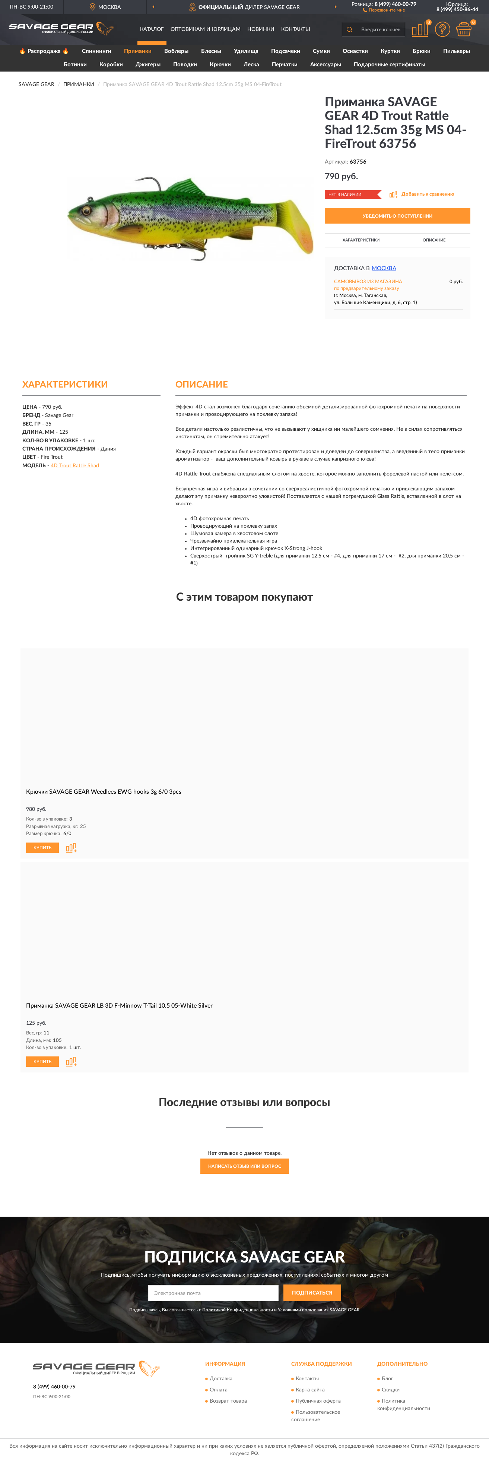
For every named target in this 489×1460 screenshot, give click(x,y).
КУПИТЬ (42, 848)
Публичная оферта (318, 1401)
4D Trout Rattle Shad (75, 465)
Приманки (138, 51)
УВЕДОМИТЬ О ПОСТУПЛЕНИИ (397, 216)
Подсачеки (285, 51)
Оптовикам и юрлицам (206, 29)
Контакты (295, 29)
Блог (387, 1378)
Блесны (211, 51)
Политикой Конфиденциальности (237, 1310)
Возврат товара (228, 1401)
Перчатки (285, 64)
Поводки (185, 64)
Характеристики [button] (361, 240)
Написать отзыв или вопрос (244, 1166)
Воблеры (176, 51)
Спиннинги (96, 51)
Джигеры (148, 64)
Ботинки (75, 64)
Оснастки (355, 51)
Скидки (391, 1390)
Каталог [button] (152, 29)
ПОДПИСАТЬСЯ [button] (312, 1293)
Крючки (220, 64)
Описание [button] (434, 240)
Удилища (246, 51)
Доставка (221, 1378)
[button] (384, 9)
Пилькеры (456, 51)
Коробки (111, 64)
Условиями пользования (303, 1310)
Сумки (321, 51)
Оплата (219, 1390)
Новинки (260, 29)
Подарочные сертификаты (389, 64)
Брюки (422, 51)
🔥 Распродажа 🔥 (44, 51)
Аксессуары (325, 64)
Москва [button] (384, 268)
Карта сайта (310, 1390)
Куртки (390, 51)
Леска (251, 64)
